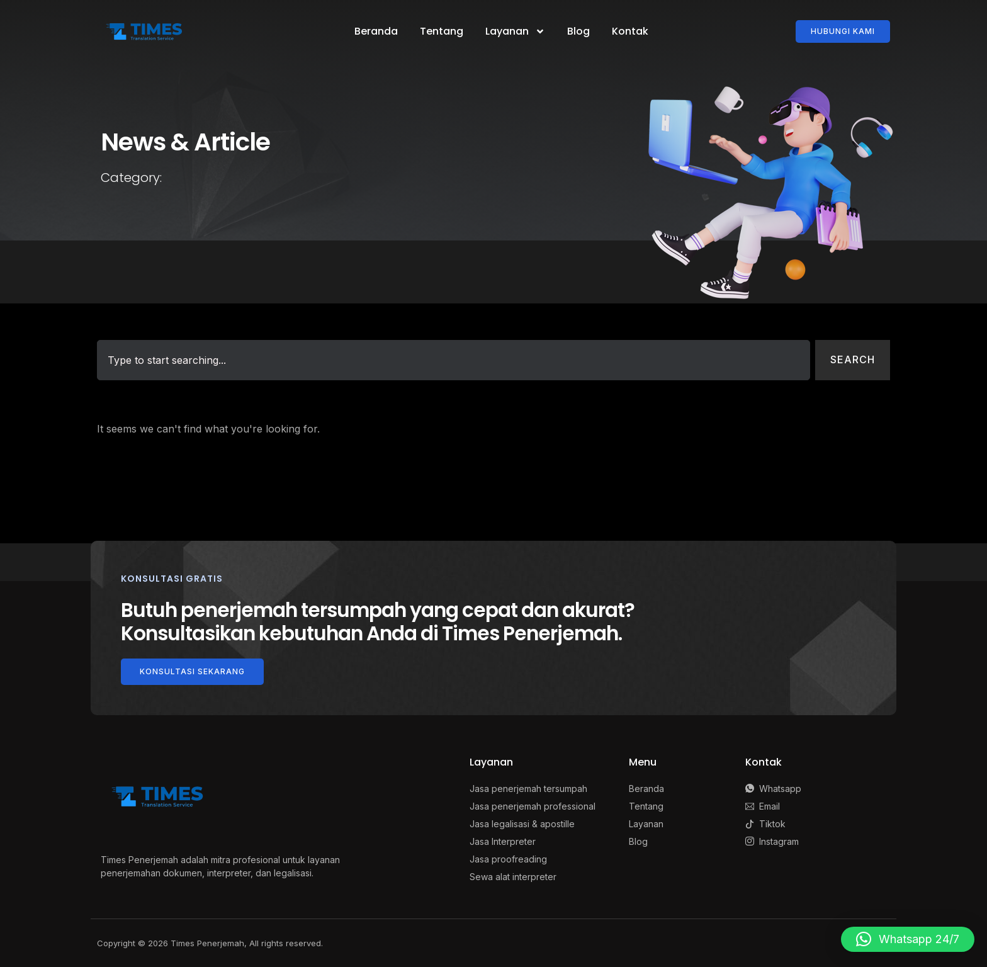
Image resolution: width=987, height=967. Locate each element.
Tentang (441, 31)
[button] (907, 939)
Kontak (630, 31)
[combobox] (453, 360)
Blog (578, 31)
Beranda (376, 31)
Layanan (515, 31)
